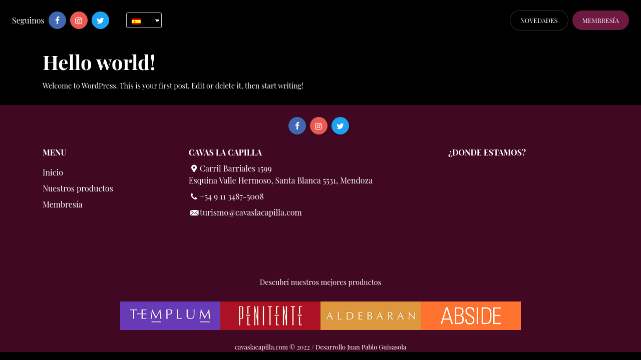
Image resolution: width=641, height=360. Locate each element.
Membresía (600, 20)
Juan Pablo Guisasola (376, 346)
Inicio (53, 172)
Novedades (539, 20)
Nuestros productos (78, 188)
